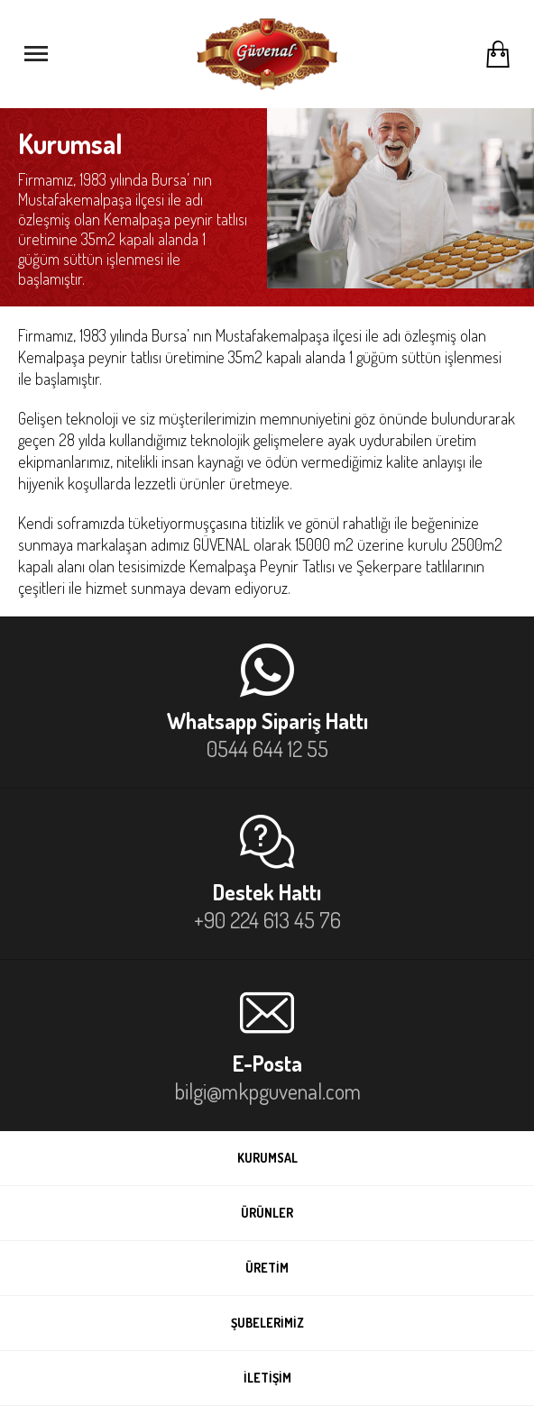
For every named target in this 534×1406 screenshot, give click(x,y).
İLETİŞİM (267, 1377)
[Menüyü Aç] (36, 54)
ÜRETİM (267, 1267)
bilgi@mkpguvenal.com (267, 1091)
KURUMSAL (267, 1157)
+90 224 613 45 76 (267, 920)
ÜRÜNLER (267, 1212)
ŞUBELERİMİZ (267, 1322)
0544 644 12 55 (267, 748)
